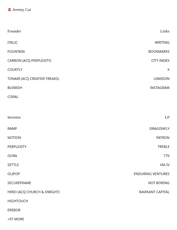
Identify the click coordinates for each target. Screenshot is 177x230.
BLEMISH (14, 87)
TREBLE (164, 146)
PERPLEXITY (17, 146)
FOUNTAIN (16, 51)
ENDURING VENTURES (152, 173)
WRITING (162, 42)
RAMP (12, 128)
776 (167, 155)
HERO (12, 191)
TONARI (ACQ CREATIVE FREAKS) (33, 78)
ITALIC (12, 42)
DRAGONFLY (160, 128)
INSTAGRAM (160, 87)
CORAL (12, 96)
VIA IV (165, 164)
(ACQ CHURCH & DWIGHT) (39, 191)
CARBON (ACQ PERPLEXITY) (29, 60)
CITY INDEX (160, 60)
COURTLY (14, 69)
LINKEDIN (162, 78)
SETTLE (13, 164)
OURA (12, 155)
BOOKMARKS (159, 51)
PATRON (163, 137)
